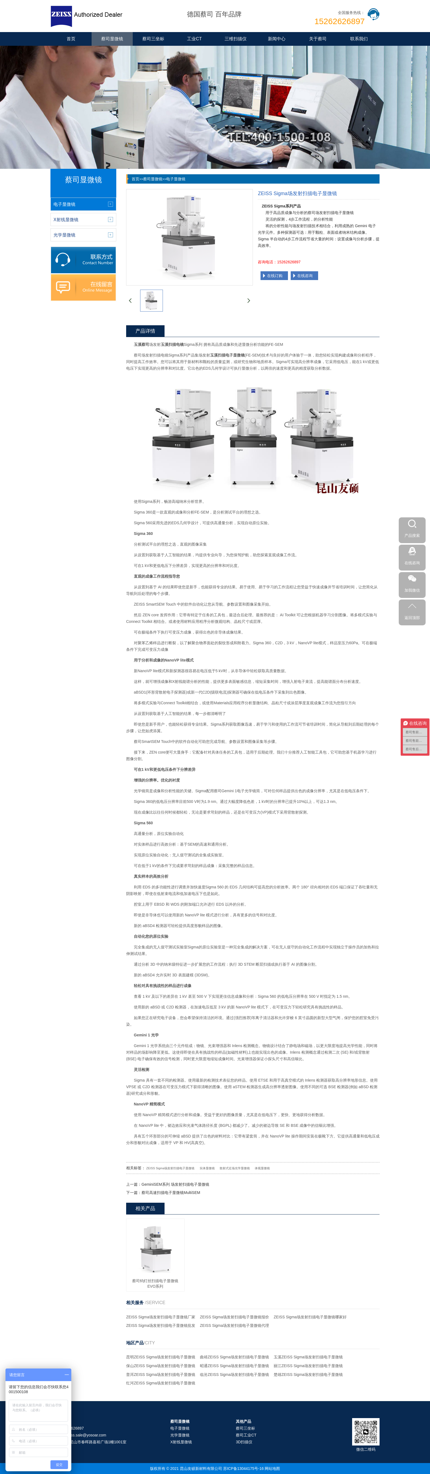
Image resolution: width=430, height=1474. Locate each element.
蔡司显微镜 (112, 38)
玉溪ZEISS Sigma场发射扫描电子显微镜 (308, 1357)
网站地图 (272, 1468)
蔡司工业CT (246, 1435)
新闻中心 (276, 38)
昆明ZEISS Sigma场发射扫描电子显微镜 (160, 1357)
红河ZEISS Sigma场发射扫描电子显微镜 (160, 1383)
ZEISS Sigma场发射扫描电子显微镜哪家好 (310, 1317)
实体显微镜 (207, 1168)
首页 (71, 38)
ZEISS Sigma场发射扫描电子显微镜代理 (234, 1325)
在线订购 (274, 275)
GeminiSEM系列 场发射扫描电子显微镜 (175, 1184)
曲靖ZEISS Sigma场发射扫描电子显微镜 (234, 1357)
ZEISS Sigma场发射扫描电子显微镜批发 (160, 1325)
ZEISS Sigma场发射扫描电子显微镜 (170, 1168)
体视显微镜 (262, 1168)
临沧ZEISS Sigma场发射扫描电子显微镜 (234, 1374)
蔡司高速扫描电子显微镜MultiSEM (171, 1192)
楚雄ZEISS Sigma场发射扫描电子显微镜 (308, 1374)
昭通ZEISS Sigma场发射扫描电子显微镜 (234, 1366)
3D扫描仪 (244, 1442)
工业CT (194, 38)
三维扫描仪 (236, 38)
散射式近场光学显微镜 (235, 1168)
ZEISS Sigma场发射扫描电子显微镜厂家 (160, 1317)
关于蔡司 (318, 38)
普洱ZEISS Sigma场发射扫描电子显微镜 (160, 1374)
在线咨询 (305, 275)
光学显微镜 (179, 1435)
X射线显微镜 (181, 1442)
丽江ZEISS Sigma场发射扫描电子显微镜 (308, 1366)
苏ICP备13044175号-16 (243, 1468)
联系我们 (359, 38)
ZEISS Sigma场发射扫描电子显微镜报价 (234, 1317)
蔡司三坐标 (153, 38)
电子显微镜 (175, 179)
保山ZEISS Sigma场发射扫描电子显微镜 (160, 1366)
